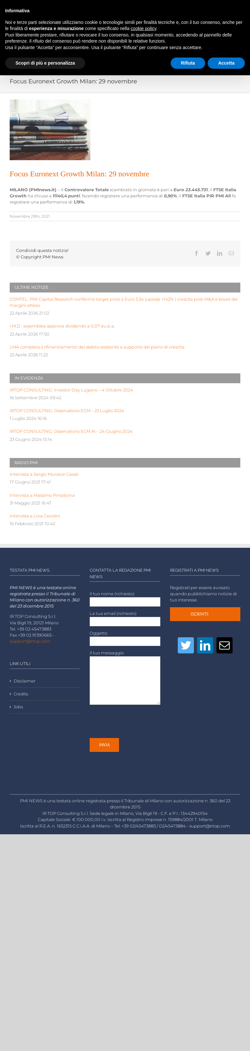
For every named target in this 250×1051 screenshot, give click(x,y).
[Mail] (224, 645)
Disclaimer (24, 681)
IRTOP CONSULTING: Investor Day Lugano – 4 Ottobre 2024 (71, 390)
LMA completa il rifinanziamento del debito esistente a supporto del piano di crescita (97, 347)
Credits (21, 694)
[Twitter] (186, 645)
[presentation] (139, 721)
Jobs (18, 706)
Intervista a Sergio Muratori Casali (44, 474)
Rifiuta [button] (188, 63)
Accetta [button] (226, 63)
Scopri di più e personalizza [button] (45, 63)
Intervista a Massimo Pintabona (42, 495)
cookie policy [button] (143, 28)
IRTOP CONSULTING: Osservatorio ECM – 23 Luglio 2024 (67, 410)
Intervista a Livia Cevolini (35, 516)
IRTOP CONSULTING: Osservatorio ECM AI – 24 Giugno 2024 (71, 431)
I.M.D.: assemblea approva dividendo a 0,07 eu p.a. (62, 326)
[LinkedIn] (205, 645)
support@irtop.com (30, 641)
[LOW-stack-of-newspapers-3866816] (50, 129)
